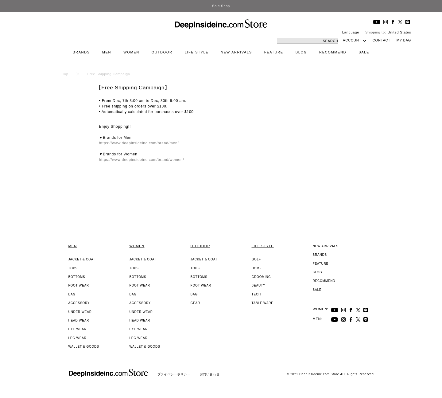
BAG (72, 294)
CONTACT (381, 40)
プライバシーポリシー (174, 374)
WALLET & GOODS (83, 346)
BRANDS (81, 52)
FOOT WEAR (78, 285)
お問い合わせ (210, 374)
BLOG (301, 52)
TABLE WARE (262, 303)
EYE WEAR (77, 329)
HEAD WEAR (78, 320)
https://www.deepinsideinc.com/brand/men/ (139, 143)
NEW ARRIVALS (236, 52)
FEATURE (273, 52)
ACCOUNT (352, 40)
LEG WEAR (77, 338)
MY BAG (404, 40)
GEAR (195, 303)
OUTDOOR (162, 52)
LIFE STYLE (197, 52)
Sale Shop (221, 6)
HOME (257, 268)
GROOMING (261, 277)
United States (399, 32)
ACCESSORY (79, 303)
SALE (364, 52)
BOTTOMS (76, 277)
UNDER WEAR (80, 312)
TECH (256, 294)
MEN (106, 52)
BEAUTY (259, 285)
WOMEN (131, 52)
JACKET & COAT (81, 259)
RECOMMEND (332, 52)
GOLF (256, 259)
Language (350, 32)
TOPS (73, 268)
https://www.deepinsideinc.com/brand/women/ (141, 160)
